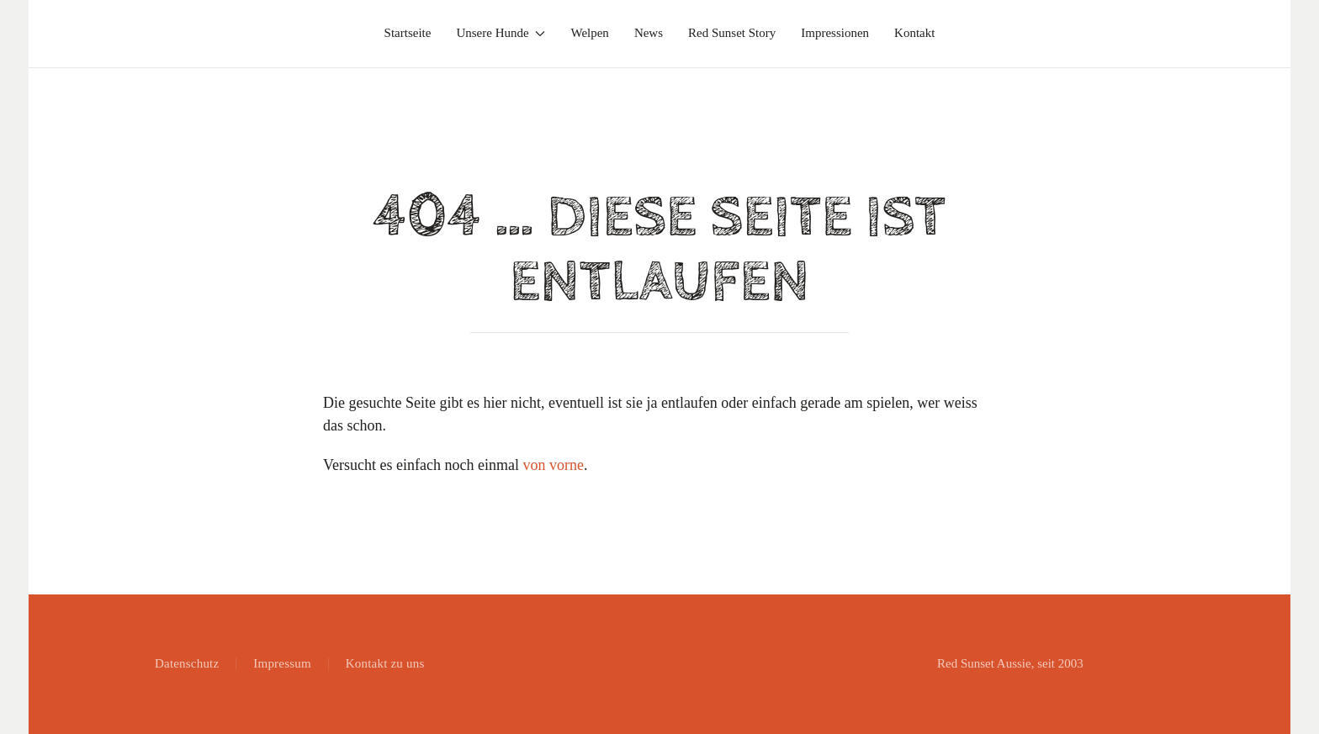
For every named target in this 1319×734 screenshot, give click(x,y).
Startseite (408, 33)
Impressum (281, 663)
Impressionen (835, 33)
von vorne (552, 465)
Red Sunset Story (732, 33)
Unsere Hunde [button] (500, 33)
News (648, 33)
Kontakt (914, 33)
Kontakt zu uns (385, 663)
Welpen (589, 33)
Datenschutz (187, 663)
